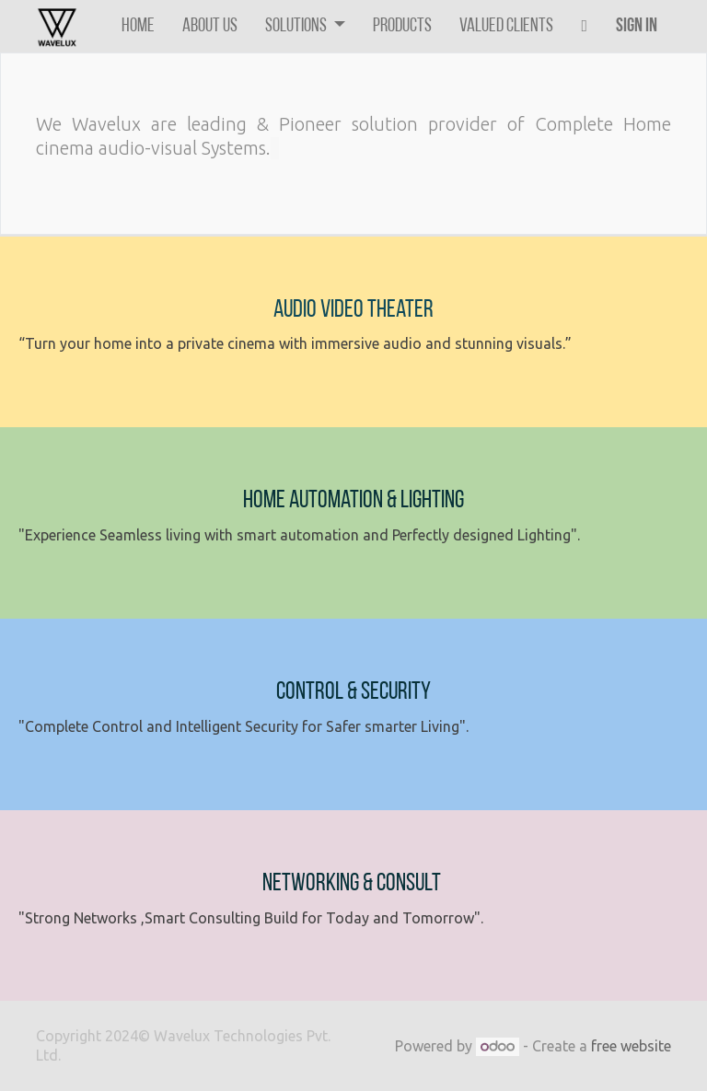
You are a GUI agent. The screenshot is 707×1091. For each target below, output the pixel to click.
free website (631, 1046)
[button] (584, 26)
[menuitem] (138, 26)
